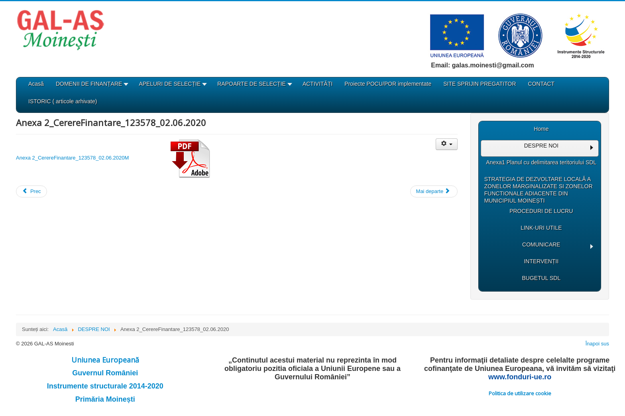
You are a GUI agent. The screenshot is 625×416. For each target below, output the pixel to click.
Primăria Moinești (105, 399)
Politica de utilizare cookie (520, 393)
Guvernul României (105, 373)
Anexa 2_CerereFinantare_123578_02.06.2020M (113, 158)
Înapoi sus (597, 344)
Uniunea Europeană (105, 360)
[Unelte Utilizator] (447, 144)
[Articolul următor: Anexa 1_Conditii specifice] (434, 191)
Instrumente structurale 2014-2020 (105, 386)
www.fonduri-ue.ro (519, 377)
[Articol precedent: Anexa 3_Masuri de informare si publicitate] (31, 191)
